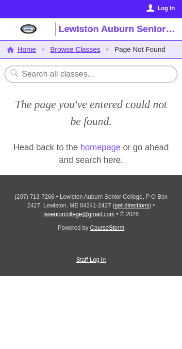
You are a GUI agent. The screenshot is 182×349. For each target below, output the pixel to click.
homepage (100, 147)
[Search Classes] (85, 74)
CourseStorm (107, 227)
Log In (166, 8)
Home (26, 49)
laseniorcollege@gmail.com (79, 214)
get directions (132, 205)
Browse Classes (75, 49)
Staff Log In (91, 259)
